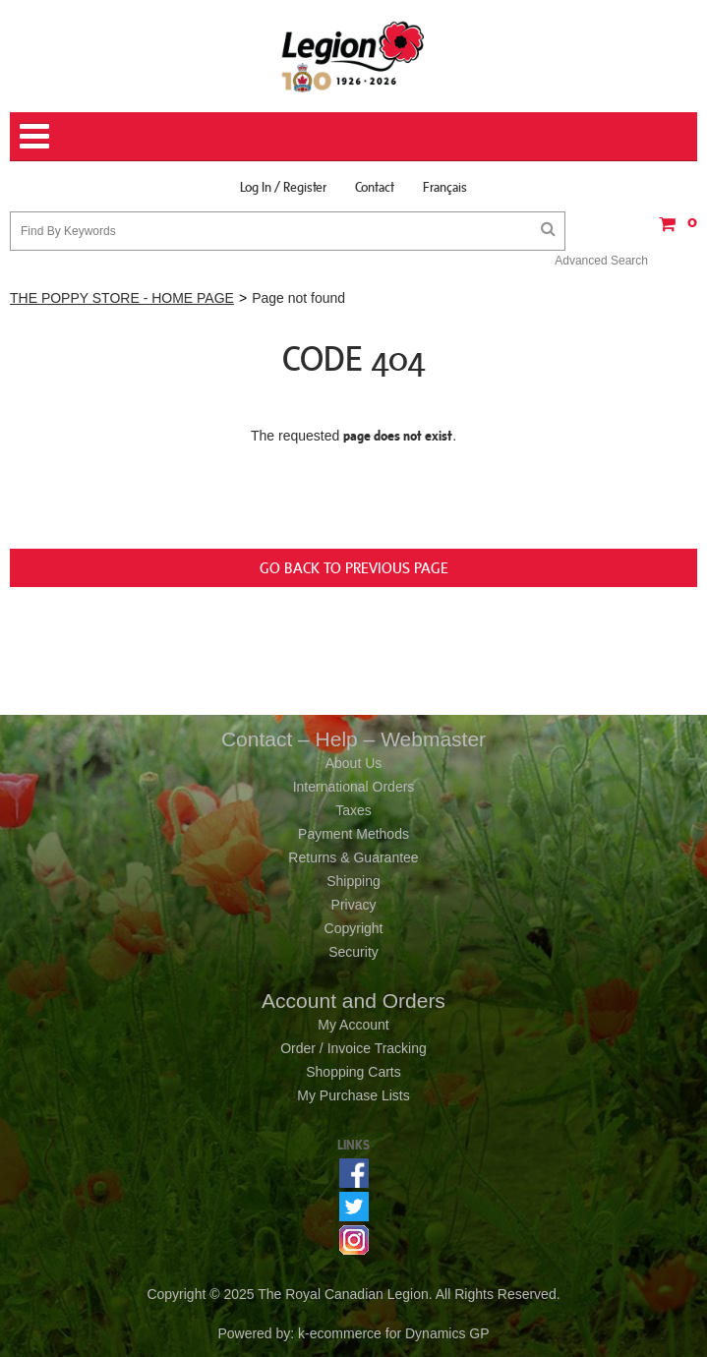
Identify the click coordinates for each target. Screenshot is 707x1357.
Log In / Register (283, 187)
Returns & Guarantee (353, 857)
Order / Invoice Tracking (353, 1048)
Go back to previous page (354, 567)
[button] (672, 230)
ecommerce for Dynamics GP (400, 1333)
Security (353, 952)
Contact (374, 187)
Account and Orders (353, 1000)
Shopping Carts (353, 1072)
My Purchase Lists (353, 1095)
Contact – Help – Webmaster (353, 739)
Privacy (354, 905)
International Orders (354, 787)
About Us (354, 763)
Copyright (353, 928)
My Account (353, 1024)
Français (445, 187)
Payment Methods (353, 834)
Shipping (353, 881)
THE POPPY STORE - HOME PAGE (122, 298)
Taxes (353, 810)
